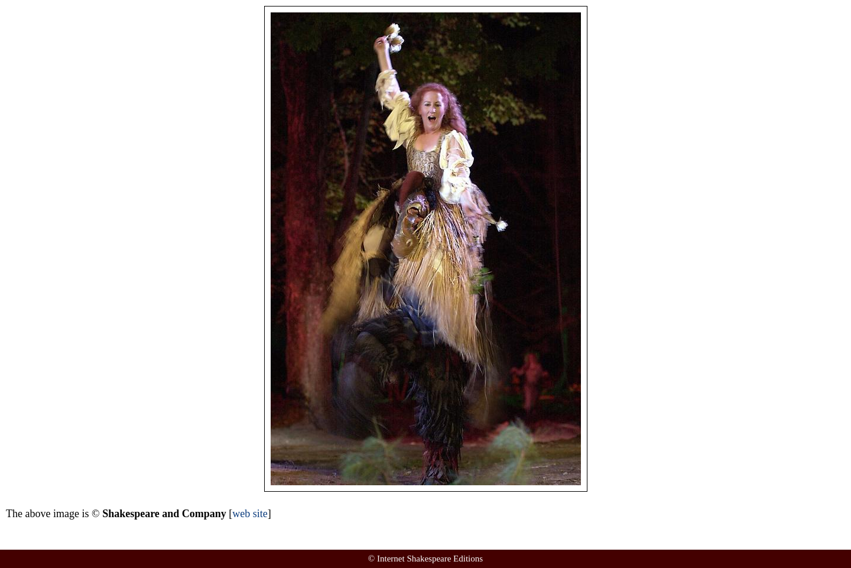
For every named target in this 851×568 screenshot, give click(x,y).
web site (249, 514)
